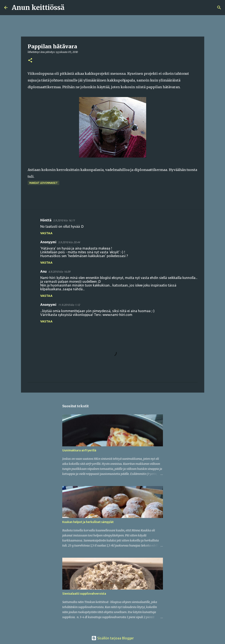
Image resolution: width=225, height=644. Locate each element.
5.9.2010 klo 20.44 (69, 242)
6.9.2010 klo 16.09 (59, 271)
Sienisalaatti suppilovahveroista (84, 593)
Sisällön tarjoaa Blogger (112, 638)
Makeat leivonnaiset (43, 182)
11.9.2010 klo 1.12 (69, 304)
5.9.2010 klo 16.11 (64, 220)
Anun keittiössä (38, 7)
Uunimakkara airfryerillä (79, 450)
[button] (30, 60)
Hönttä (45, 220)
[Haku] (70, 8)
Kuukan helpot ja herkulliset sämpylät (88, 522)
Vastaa (46, 233)
